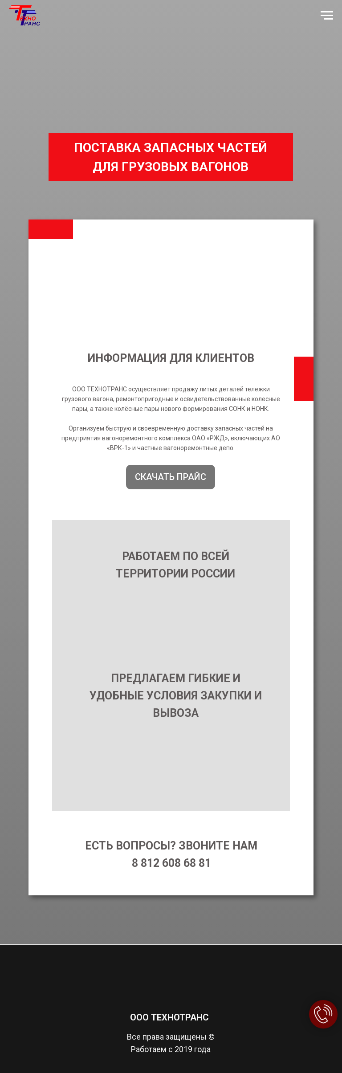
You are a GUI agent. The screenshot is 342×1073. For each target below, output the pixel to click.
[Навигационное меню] (327, 15)
